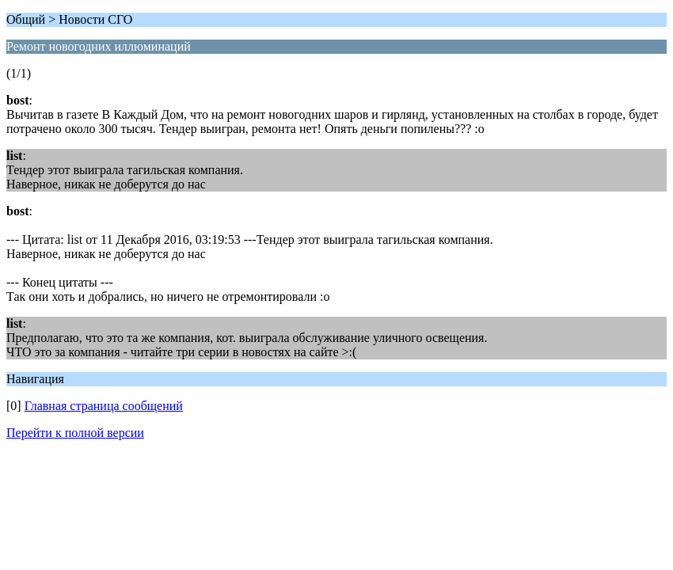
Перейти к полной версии (75, 432)
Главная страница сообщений (104, 405)
